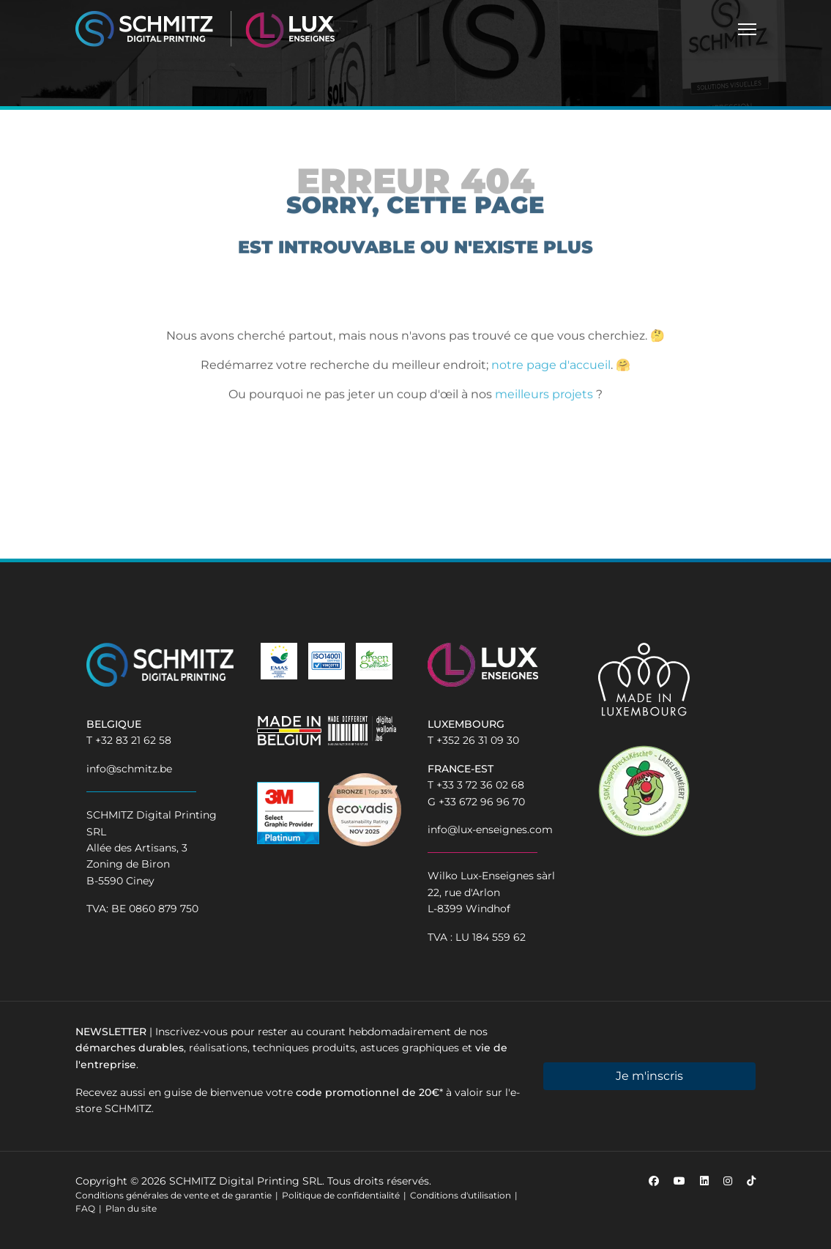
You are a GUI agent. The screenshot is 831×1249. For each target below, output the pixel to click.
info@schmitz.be (129, 768)
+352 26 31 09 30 (477, 740)
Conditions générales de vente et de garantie (173, 1195)
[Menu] (747, 29)
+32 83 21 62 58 (133, 740)
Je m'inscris (649, 1076)
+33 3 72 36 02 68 (480, 784)
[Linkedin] (704, 1181)
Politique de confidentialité (341, 1195)
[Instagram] (727, 1181)
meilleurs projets (544, 399)
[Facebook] (654, 1181)
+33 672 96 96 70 (482, 801)
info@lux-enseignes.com (490, 829)
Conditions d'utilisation (460, 1195)
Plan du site (131, 1208)
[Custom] (751, 1181)
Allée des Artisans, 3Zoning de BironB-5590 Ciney (136, 864)
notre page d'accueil (551, 369)
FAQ (85, 1208)
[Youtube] (679, 1181)
